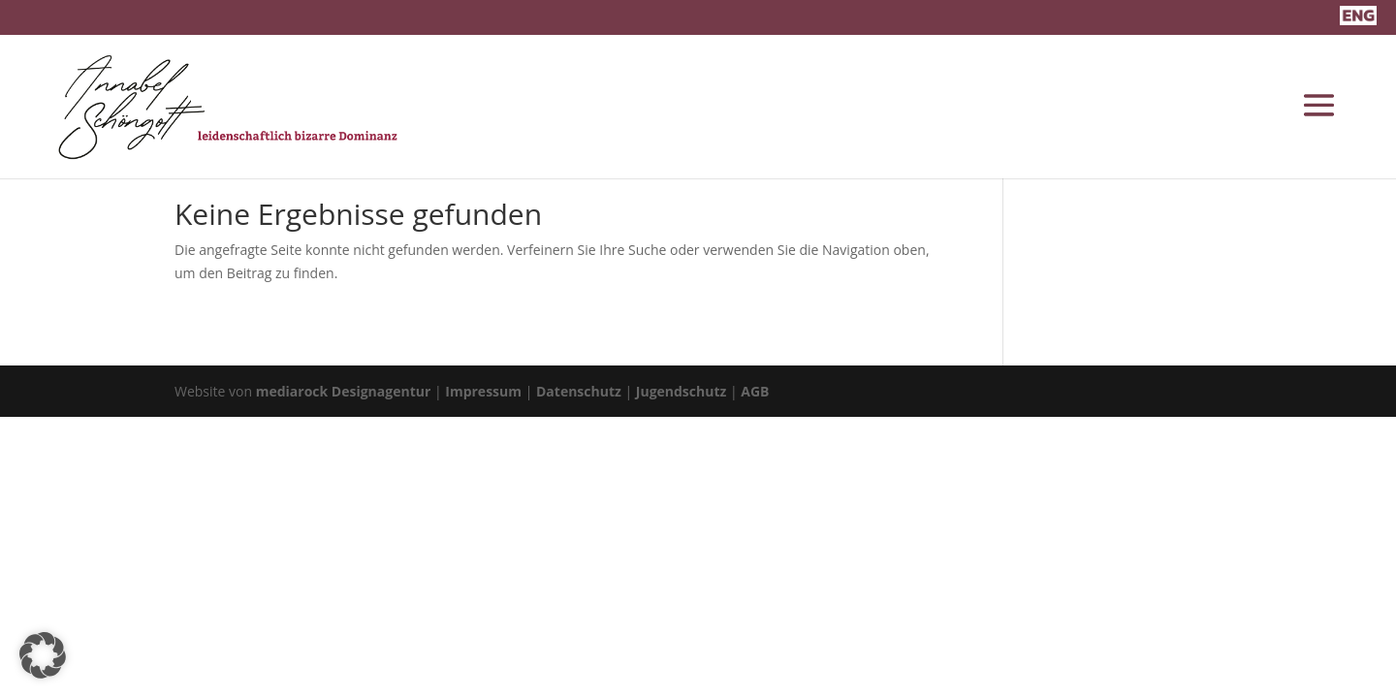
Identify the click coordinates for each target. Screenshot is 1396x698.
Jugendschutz (681, 391)
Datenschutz (578, 391)
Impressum (483, 391)
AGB (755, 391)
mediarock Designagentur (343, 391)
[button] (42, 655)
